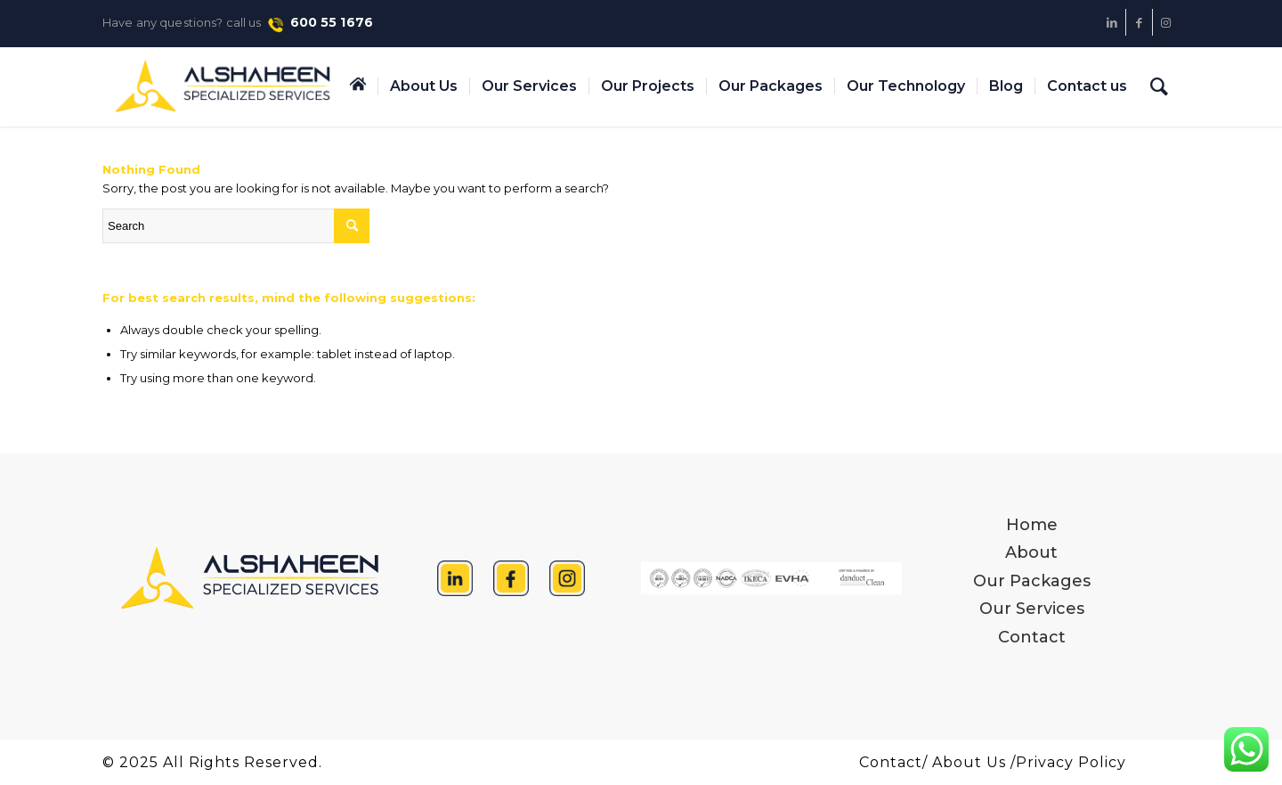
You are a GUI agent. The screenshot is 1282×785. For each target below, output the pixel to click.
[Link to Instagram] (1166, 22)
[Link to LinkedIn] (1112, 22)
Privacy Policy (1071, 762)
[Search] (1159, 86)
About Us (969, 762)
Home (1032, 525)
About (1031, 552)
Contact (1032, 637)
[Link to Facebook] (1139, 22)
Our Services (1031, 608)
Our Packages (1032, 581)
